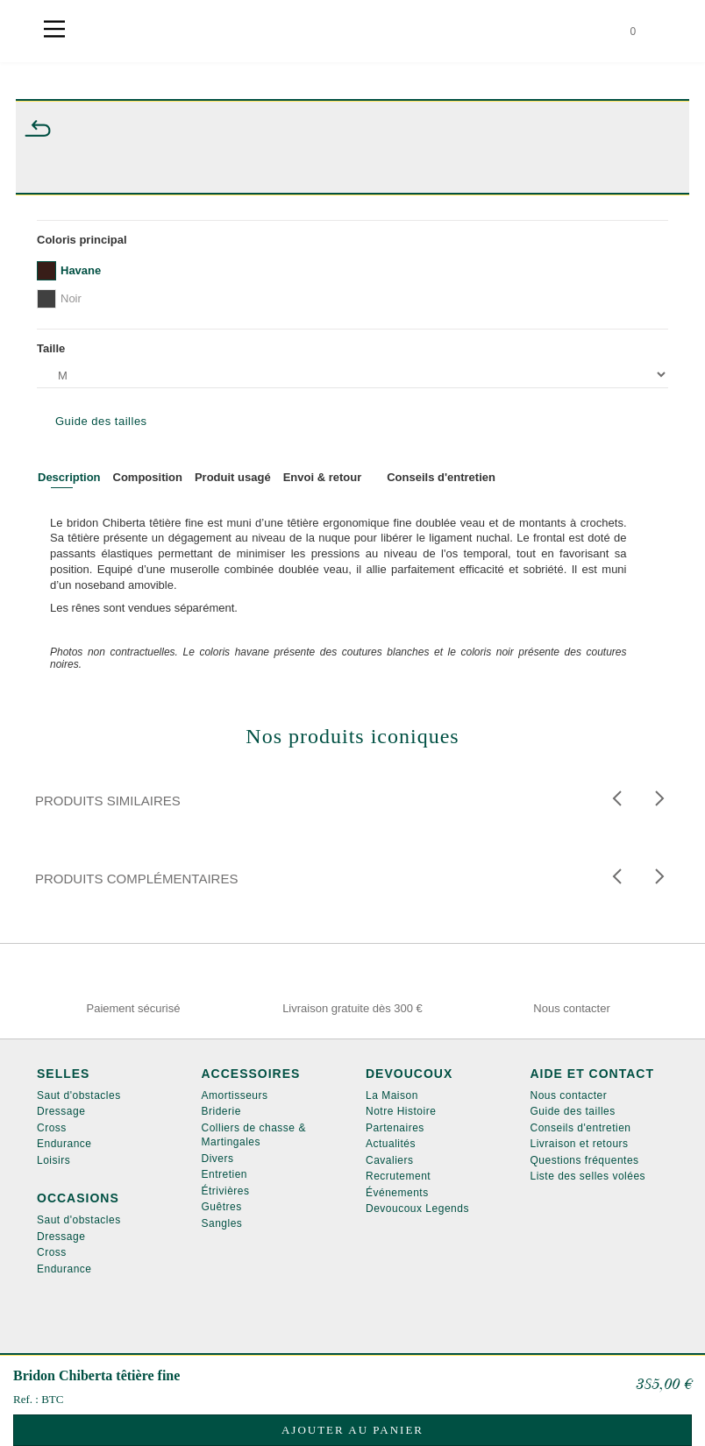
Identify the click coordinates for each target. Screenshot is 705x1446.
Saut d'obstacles (79, 1095)
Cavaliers (390, 1160)
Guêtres (222, 1207)
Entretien (225, 1174)
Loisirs (53, 1160)
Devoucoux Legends (417, 1208)
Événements (397, 1193)
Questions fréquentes (585, 1160)
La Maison (392, 1095)
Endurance (64, 1144)
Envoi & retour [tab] (322, 477)
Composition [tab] (147, 477)
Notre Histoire (401, 1111)
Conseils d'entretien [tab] (441, 477)
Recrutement (398, 1176)
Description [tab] (69, 477)
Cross (52, 1128)
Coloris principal (85, 239)
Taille (54, 348)
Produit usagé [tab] (233, 477)
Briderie (221, 1111)
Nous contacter (569, 1095)
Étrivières (226, 1191)
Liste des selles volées (588, 1176)
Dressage (61, 1111)
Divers (218, 1158)
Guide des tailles (101, 421)
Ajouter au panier (352, 1429)
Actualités (391, 1144)
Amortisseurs (235, 1095)
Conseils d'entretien (581, 1128)
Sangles (222, 1223)
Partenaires (395, 1128)
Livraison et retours (580, 1144)
